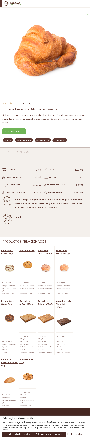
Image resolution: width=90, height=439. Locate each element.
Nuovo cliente (10, 376)
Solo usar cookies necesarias (49, 434)
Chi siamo (8, 365)
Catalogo (8, 387)
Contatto (8, 372)
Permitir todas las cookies (17, 434)
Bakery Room (10, 369)
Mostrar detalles (74, 434)
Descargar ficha (12, 131)
